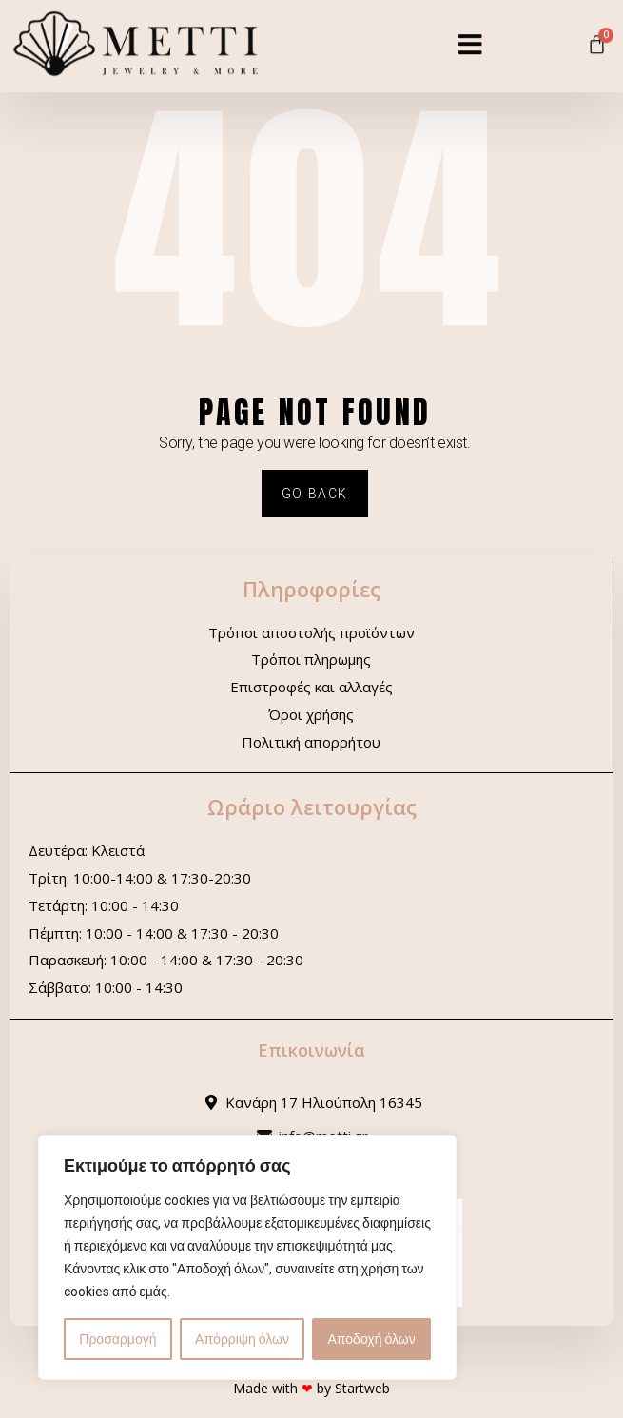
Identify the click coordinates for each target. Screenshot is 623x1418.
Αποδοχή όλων (372, 1339)
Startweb (362, 1388)
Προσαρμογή (117, 1339)
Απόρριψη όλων (242, 1339)
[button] (470, 34)
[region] (247, 1257)
